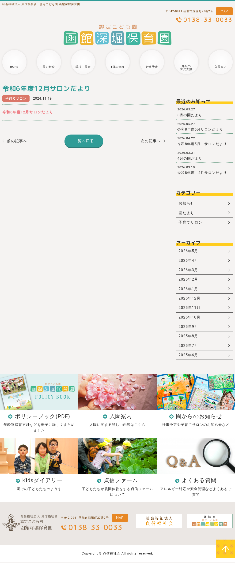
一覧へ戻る (84, 140)
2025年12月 (189, 299)
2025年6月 (188, 356)
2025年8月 (188, 336)
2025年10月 (189, 317)
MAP (224, 11)
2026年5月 (188, 251)
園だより (186, 213)
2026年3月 (188, 270)
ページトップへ (225, 549)
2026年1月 (188, 289)
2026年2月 (188, 280)
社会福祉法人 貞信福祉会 (19, 4)
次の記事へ (151, 141)
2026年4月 (188, 261)
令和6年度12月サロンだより (27, 112)
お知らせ (186, 203)
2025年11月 (189, 308)
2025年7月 (188, 346)
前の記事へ (17, 141)
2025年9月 (188, 327)
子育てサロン (16, 98)
